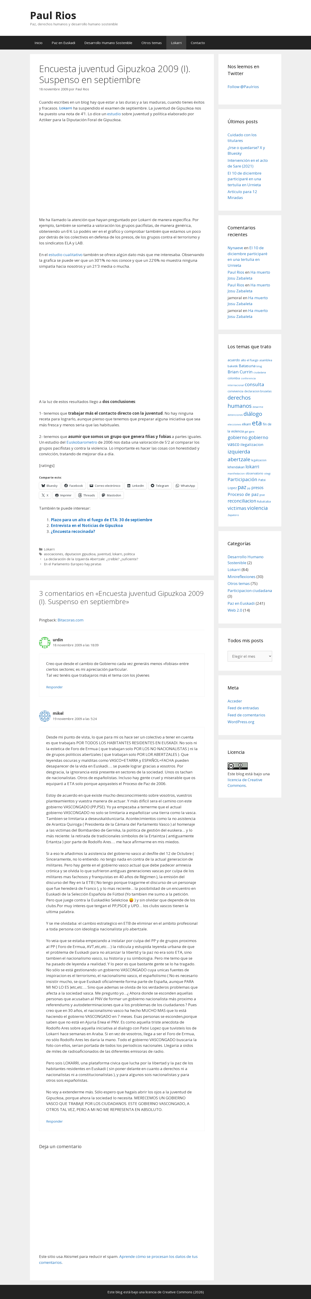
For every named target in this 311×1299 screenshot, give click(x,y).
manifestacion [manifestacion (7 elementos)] (236, 473)
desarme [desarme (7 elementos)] (258, 407)
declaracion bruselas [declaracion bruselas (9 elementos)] (257, 391)
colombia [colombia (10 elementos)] (234, 378)
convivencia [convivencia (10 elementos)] (235, 391)
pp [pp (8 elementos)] (248, 488)
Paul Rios (53, 15)
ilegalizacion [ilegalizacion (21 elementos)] (251, 444)
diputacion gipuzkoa (80, 554)
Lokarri (176, 42)
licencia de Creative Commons (169, 1292)
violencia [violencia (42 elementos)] (257, 508)
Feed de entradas (243, 707)
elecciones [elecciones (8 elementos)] (234, 424)
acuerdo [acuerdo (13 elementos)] (234, 360)
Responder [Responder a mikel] (54, 1121)
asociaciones (53, 554)
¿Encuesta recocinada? (73, 531)
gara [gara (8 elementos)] (251, 431)
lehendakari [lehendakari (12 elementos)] (236, 467)
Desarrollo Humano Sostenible (108, 42)
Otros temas (151, 42)
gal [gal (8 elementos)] (246, 431)
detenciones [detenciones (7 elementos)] (235, 414)
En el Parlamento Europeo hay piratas (72, 564)
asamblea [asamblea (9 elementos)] (265, 360)
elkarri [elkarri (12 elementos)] (246, 424)
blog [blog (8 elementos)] (259, 366)
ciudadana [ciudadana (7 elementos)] (259, 372)
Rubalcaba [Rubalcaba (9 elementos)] (264, 501)
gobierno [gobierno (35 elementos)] (237, 437)
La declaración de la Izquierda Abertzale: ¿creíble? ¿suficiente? (91, 559)
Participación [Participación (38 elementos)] (242, 479)
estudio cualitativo (65, 254)
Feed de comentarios (246, 715)
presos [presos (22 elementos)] (257, 487)
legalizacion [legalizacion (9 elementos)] (258, 460)
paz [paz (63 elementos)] (242, 487)
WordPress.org (241, 721)
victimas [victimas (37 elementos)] (237, 508)
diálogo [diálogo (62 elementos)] (253, 413)
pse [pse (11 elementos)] (262, 495)
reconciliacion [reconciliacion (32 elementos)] (242, 501)
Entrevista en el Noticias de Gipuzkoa (87, 525)
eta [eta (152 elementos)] (257, 422)
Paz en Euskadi (63, 42)
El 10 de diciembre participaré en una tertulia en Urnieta (244, 178)
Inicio (39, 42)
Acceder (235, 701)
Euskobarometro (81, 442)
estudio (114, 113)
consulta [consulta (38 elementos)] (254, 384)
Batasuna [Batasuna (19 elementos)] (247, 365)
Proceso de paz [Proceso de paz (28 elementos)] (243, 494)
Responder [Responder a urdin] (54, 687)
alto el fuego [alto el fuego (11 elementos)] (249, 360)
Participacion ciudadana (250, 590)
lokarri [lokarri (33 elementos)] (252, 467)
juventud (104, 554)
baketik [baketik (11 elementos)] (233, 366)
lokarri (117, 554)
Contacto (198, 42)
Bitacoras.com (70, 620)
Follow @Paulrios (243, 86)
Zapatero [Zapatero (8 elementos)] (233, 515)
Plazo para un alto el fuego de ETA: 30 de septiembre (101, 519)
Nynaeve (235, 247)
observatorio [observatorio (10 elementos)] (254, 473)
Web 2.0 (235, 610)
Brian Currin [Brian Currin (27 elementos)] (240, 372)
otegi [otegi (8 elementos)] (267, 473)
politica (129, 554)
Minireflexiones (241, 576)
